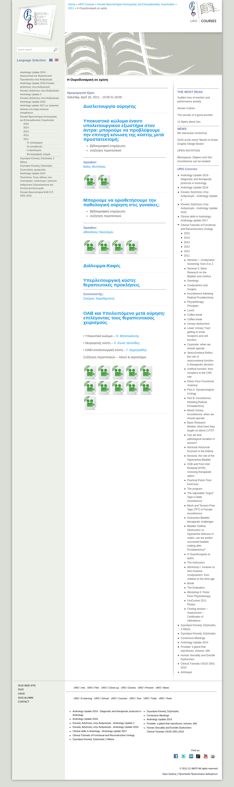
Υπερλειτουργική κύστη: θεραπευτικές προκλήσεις (111, 282)
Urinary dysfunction (198, 323)
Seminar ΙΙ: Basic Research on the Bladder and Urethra (199, 272)
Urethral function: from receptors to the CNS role (200, 372)
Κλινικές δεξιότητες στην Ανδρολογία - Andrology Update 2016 (199, 208)
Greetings (193, 280)
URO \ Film (93, 687)
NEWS (182, 129)
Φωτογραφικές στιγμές (39, 154)
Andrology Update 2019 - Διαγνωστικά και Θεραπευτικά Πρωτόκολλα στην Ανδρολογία (36, 76)
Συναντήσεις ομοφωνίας (33, 169)
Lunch (190, 310)
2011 (26, 139)
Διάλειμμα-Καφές (101, 265)
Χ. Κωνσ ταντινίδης (127, 343)
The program (194, 488)
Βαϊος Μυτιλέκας (94, 166)
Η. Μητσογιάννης (127, 336)
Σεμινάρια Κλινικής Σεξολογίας (36, 165)
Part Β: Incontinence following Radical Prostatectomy (199, 402)
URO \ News (162, 687)
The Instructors (196, 562)
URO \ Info (79, 687)
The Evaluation (196, 587)
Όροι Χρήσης (169, 774)
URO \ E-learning (83, 698)
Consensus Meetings (193, 638)
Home (71, 4)
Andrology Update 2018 (194, 187)
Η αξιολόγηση (34, 150)
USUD (21, 693)
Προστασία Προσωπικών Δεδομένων (198, 774)
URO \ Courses (119, 698)
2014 (26, 127)
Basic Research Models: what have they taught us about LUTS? (201, 426)
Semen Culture (186, 108)
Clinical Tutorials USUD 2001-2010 (165, 731)
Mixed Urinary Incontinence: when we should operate (200, 414)
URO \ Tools (165, 698)
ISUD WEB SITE (27, 685)
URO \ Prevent (146, 687)
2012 (26, 135)
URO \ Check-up (110, 687)
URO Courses (86, 4)
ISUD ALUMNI (25, 697)
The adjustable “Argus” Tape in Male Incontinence (200, 497)
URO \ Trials (150, 698)
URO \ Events (128, 687)
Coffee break (194, 314)
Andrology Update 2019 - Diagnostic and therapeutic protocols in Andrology (196, 179)
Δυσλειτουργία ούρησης (109, 106)
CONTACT (23, 701)
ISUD (21, 689)
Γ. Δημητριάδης (136, 350)
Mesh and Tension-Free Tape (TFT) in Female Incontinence (201, 509)
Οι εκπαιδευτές (34, 146)
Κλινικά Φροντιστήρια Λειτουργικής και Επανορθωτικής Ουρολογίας (136, 4)
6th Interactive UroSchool (192, 133)
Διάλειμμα (186, 672)
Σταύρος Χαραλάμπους (99, 298)
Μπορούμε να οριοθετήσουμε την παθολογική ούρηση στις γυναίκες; (121, 202)
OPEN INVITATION (188, 150)
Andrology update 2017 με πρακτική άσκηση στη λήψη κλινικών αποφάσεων (39, 109)
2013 (26, 131)
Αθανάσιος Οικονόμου (98, 232)
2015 (26, 123)
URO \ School (101, 698)
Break (190, 583)
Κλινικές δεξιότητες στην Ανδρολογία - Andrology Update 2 (199, 196)
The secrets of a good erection (195, 115)
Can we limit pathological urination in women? (201, 439)
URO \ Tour (135, 698)
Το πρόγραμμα (34, 142)
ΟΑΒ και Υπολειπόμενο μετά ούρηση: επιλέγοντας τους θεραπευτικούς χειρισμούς (124, 318)
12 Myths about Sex (189, 121)
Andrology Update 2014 (32, 173)
